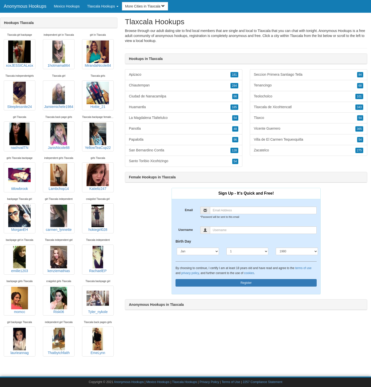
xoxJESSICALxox (19, 53)
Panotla (183, 128)
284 (234, 85)
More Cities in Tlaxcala (145, 6)
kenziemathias (58, 259)
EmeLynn (98, 341)
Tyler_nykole (98, 300)
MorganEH (19, 218)
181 (234, 74)
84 (360, 74)
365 (359, 129)
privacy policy (190, 273)
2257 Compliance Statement (262, 382)
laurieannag (19, 341)
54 (235, 118)
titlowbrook (19, 177)
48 (235, 129)
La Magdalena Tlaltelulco (183, 118)
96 (235, 139)
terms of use (303, 268)
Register (246, 283)
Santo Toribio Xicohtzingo (183, 161)
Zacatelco (308, 150)
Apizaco (183, 74)
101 (359, 96)
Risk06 (58, 300)
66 (235, 96)
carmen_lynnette (59, 218)
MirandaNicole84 (98, 53)
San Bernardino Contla (183, 150)
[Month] (198, 251)
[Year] (297, 251)
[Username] (263, 230)
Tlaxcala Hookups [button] (102, 6)
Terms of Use (231, 382)
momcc (19, 300)
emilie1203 (19, 259)
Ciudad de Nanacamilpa (183, 96)
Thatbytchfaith (58, 341)
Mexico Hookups (67, 6)
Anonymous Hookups (25, 6)
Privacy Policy (209, 382)
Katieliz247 (98, 177)
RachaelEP (98, 259)
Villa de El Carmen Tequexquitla (308, 139)
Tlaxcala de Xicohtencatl (308, 107)
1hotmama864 (58, 53)
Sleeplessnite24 (19, 95)
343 (359, 107)
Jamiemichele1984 (58, 95)
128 (234, 150)
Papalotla (183, 139)
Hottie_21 (98, 95)
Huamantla (183, 107)
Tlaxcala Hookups (184, 382)
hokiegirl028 (98, 218)
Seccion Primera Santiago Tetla (308, 74)
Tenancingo (308, 85)
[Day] (247, 251)
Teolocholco (308, 96)
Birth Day (183, 241)
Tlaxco (308, 118)
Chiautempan (183, 85)
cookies (249, 273)
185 (234, 107)
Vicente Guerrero (308, 128)
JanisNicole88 (58, 136)
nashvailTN (19, 136)
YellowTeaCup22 (98, 136)
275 (359, 150)
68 (360, 85)
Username (185, 230)
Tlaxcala (296, 36)
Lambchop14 (58, 177)
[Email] (263, 210)
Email (189, 210)
